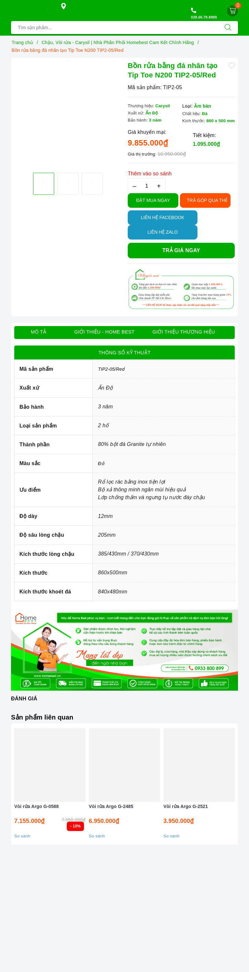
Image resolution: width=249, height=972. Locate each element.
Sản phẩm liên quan (42, 717)
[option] (43, 184)
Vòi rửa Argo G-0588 (36, 806)
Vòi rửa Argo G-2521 (185, 806)
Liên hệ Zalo (163, 232)
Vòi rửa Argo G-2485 (111, 806)
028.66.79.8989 (204, 17)
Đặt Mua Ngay (153, 200)
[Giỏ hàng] (232, 11)
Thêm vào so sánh (150, 173)
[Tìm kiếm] (228, 27)
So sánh (22, 836)
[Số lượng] (146, 186)
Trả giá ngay (181, 250)
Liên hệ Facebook (162, 217)
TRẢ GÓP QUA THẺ (207, 200)
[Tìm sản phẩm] (114, 27)
